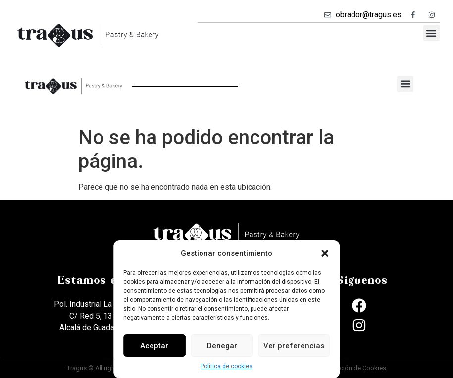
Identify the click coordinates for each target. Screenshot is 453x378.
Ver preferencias (293, 345)
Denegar (222, 345)
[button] (325, 253)
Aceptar (154, 345)
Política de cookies (226, 366)
